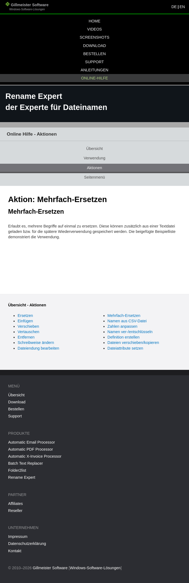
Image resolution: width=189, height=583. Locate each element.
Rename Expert (21, 477)
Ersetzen (25, 315)
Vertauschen (28, 332)
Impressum (17, 536)
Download (94, 45)
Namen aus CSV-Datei (127, 321)
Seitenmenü (94, 177)
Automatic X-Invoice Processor (34, 456)
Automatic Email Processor (31, 442)
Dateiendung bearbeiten (38, 348)
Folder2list (17, 470)
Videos (94, 29)
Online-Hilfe (94, 78)
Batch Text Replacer (25, 463)
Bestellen (94, 54)
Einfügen (25, 321)
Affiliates (15, 503)
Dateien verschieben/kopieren (133, 342)
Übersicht (94, 148)
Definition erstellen (123, 337)
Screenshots (94, 37)
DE (174, 7)
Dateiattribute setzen (125, 348)
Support (94, 62)
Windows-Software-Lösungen (95, 568)
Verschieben (28, 326)
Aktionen (94, 168)
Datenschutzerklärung (27, 543)
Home (94, 21)
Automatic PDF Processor (30, 449)
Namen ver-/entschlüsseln (129, 332)
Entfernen (26, 337)
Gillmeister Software (26, 7)
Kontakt (14, 551)
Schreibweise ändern (36, 342)
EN (182, 7)
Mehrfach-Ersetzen (124, 315)
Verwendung (94, 158)
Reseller (15, 510)
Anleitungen (94, 70)
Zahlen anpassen (122, 326)
